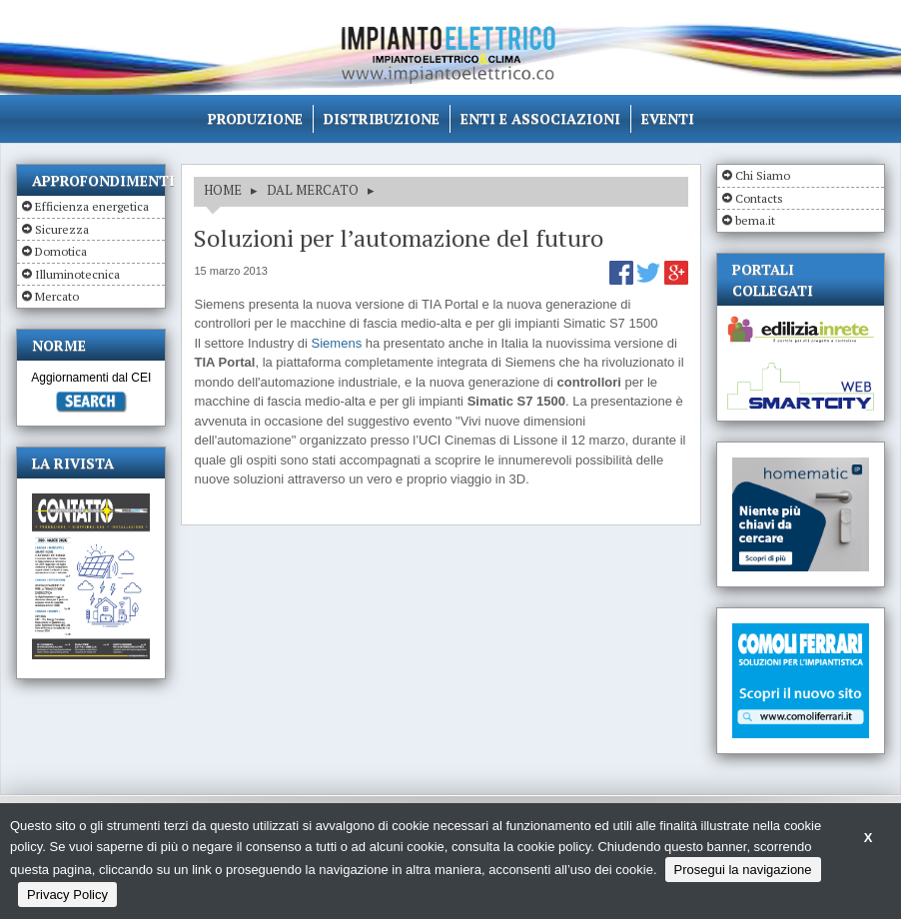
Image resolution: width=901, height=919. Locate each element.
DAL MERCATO (313, 190)
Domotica (61, 251)
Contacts (759, 198)
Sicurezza (62, 229)
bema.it (755, 220)
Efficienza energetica (92, 206)
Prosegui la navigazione (743, 869)
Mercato (57, 296)
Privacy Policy (67, 894)
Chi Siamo (762, 175)
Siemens (337, 343)
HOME (223, 190)
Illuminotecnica (77, 274)
